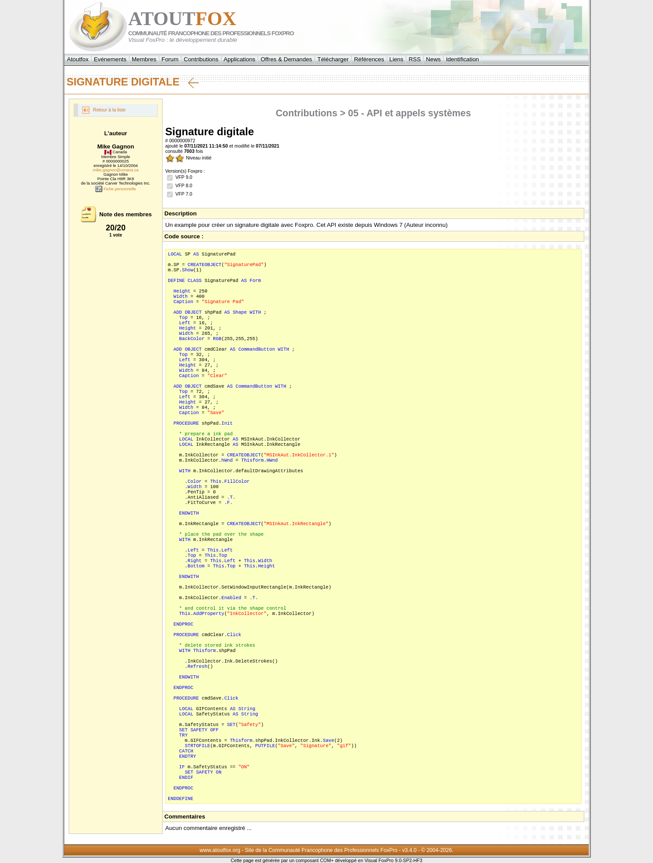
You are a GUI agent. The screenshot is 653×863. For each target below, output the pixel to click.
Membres (144, 59)
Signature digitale (133, 82)
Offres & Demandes (286, 59)
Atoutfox (78, 59)
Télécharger (333, 59)
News (433, 59)
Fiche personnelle (115, 189)
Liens (397, 59)
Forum (170, 59)
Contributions (201, 59)
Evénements (110, 59)
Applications (240, 59)
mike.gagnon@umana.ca (116, 170)
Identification (462, 59)
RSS (414, 59)
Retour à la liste (104, 110)
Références (369, 59)
